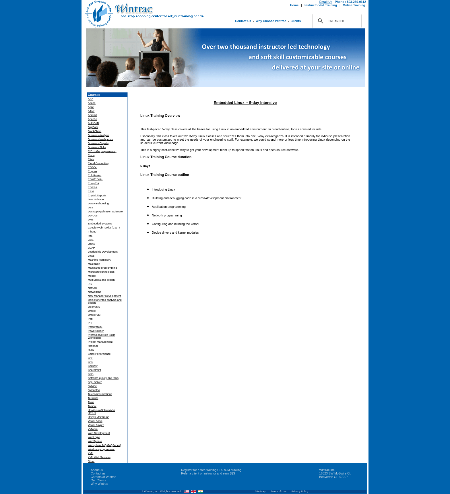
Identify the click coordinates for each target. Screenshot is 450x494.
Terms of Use (278, 491)
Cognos (92, 171)
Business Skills (97, 147)
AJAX (91, 111)
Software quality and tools (103, 378)
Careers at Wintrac (103, 476)
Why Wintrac (99, 483)
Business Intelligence (100, 139)
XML (90, 453)
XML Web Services (99, 457)
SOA (91, 374)
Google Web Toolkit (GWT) (104, 227)
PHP (90, 322)
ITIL (90, 235)
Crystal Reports (97, 195)
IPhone (92, 231)
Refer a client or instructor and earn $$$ (208, 473)
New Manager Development (104, 296)
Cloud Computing (98, 163)
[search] (336, 21)
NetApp (92, 287)
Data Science (96, 199)
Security (93, 366)
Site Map (260, 491)
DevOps (93, 215)
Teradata (93, 398)
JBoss (91, 243)
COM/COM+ (95, 179)
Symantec (94, 390)
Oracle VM (94, 314)
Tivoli (91, 402)
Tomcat (92, 406)
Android (92, 115)
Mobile (92, 275)
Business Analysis (98, 135)
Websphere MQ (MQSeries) (104, 445)
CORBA (92, 187)
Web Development (99, 433)
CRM (91, 191)
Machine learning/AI (99, 259)
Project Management (100, 341)
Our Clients (98, 480)
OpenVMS (94, 306)
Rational (93, 345)
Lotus (91, 255)
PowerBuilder (96, 331)
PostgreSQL (95, 327)
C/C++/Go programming (102, 151)
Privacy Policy (300, 491)
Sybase (92, 386)
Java (91, 239)
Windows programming (101, 449)
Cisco (91, 155)
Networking (94, 291)
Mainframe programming (102, 267)
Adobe (92, 103)
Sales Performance (99, 353)
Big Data (93, 127)
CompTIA (93, 183)
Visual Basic (95, 421)
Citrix (91, 159)
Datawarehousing (98, 203)
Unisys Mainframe (98, 417)
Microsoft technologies (101, 271)
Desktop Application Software (105, 211)
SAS (90, 362)
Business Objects (98, 143)
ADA (90, 99)
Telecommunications (100, 394)
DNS (91, 219)
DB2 (90, 207)
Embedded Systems (100, 223)
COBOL (92, 167)
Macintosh (94, 263)
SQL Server (95, 382)
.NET (91, 283)
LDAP (91, 247)
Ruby (91, 349)
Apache (92, 119)
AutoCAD (93, 123)
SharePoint (94, 370)
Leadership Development (103, 251)
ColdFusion (94, 175)
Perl (90, 318)
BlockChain (94, 131)
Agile (91, 107)
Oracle (92, 310)
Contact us (98, 473)
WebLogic (94, 437)
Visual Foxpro (96, 425)
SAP (90, 358)
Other (91, 461)
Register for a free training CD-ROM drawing (211, 470)
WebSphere (95, 441)
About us (97, 470)
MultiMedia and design (101, 279)
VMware (93, 429)
